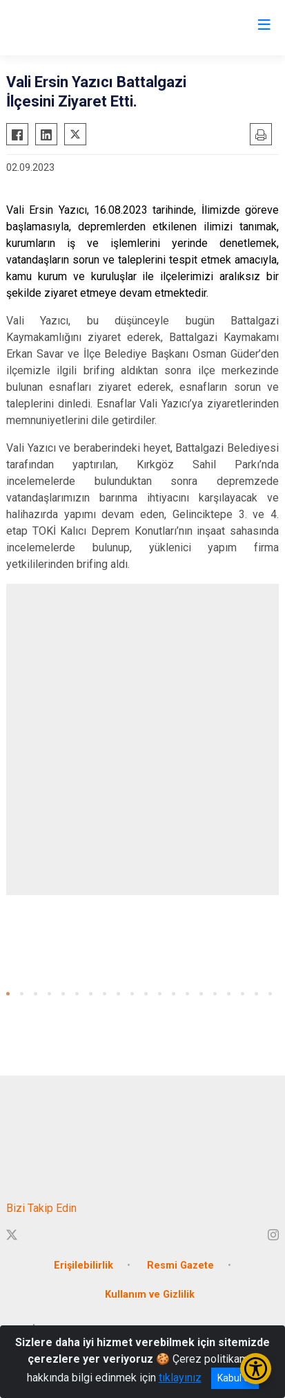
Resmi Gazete (180, 1265)
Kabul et (235, 1377)
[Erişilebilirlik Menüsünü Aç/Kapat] (255, 1368)
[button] (8, 993)
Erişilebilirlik (83, 1265)
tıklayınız (180, 1377)
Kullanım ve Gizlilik (150, 1294)
